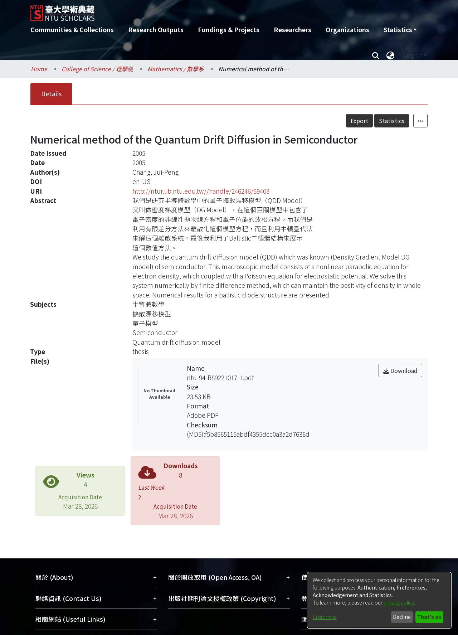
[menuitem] (400, 30)
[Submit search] (375, 55)
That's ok (429, 616)
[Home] (190, 10)
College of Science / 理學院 (97, 68)
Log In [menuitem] (412, 54)
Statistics (391, 120)
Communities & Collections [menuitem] (72, 29)
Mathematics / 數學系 (175, 68)
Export (359, 120)
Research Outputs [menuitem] (156, 29)
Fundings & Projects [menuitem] (228, 29)
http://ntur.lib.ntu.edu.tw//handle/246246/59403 (200, 190)
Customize (325, 616)
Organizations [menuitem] (347, 29)
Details (51, 93)
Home (39, 68)
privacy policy (399, 602)
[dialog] (379, 600)
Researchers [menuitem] (292, 29)
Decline (402, 616)
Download (400, 370)
